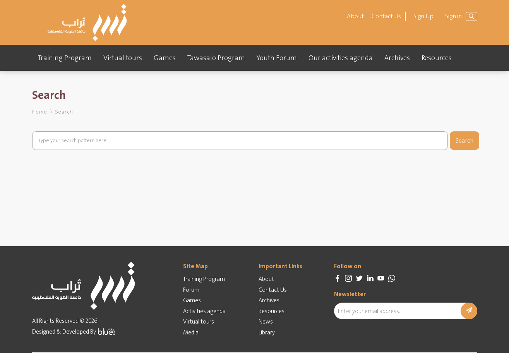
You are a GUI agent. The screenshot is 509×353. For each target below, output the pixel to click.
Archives (397, 57)
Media (191, 332)
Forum (191, 290)
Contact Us (386, 16)
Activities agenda (204, 311)
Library (267, 332)
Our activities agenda (340, 57)
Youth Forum (277, 57)
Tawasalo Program (216, 57)
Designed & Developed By (73, 332)
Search (464, 140)
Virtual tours (122, 57)
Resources (437, 57)
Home (39, 111)
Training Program (65, 57)
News (266, 321)
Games (165, 57)
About (355, 16)
